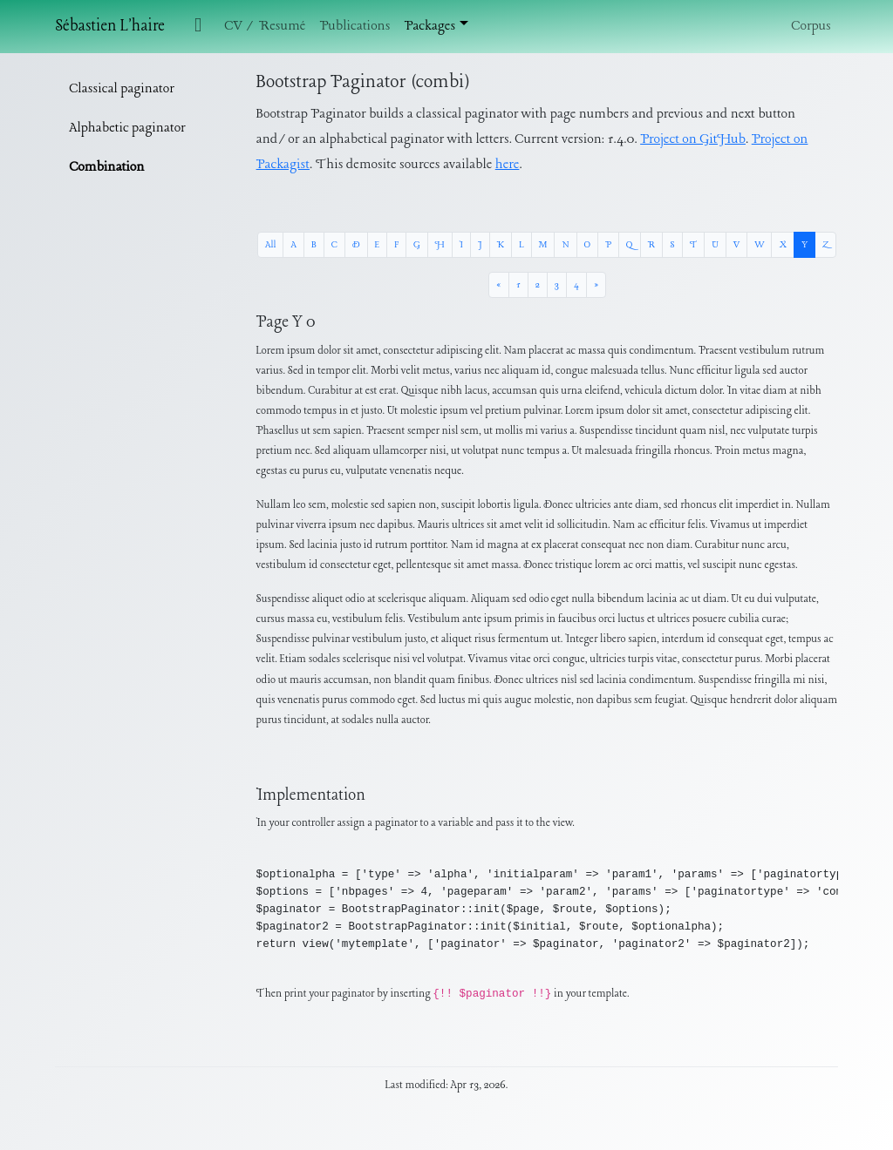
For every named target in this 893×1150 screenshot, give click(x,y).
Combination (106, 167)
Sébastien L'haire (110, 27)
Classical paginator (121, 89)
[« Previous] (498, 285)
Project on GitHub (693, 139)
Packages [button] (429, 26)
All (270, 245)
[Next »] (596, 285)
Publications (354, 26)
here (507, 164)
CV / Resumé (264, 26)
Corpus (810, 26)
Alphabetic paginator (127, 128)
